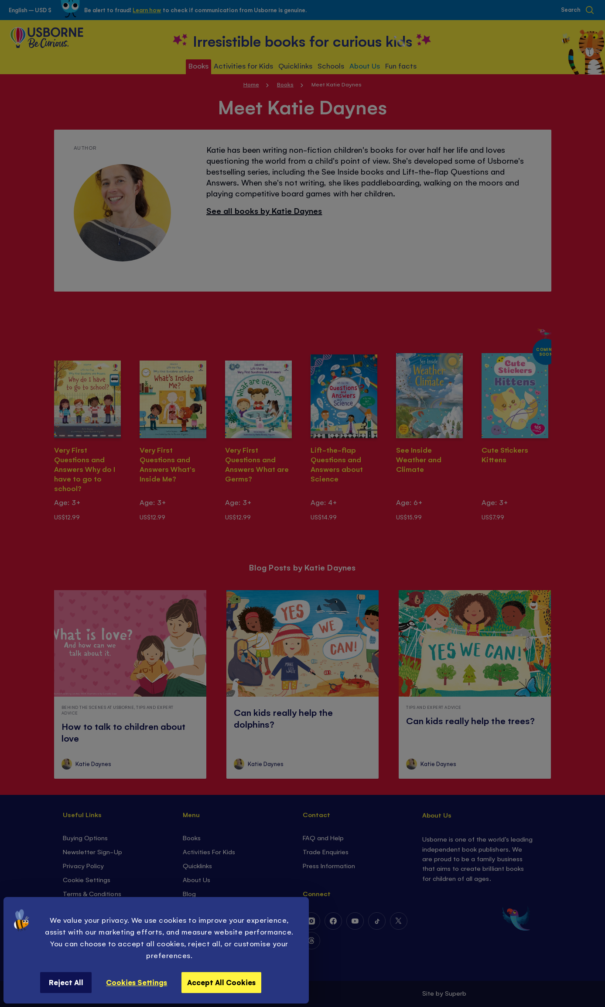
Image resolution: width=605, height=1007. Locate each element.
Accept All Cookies (221, 982)
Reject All (66, 982)
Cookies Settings (136, 982)
